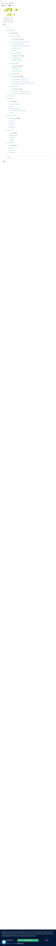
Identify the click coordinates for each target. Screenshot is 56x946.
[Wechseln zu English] (4, 6)
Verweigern (9, 940)
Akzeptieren (28, 940)
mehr (46, 940)
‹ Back (16, 33)
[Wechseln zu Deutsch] (12, 6)
